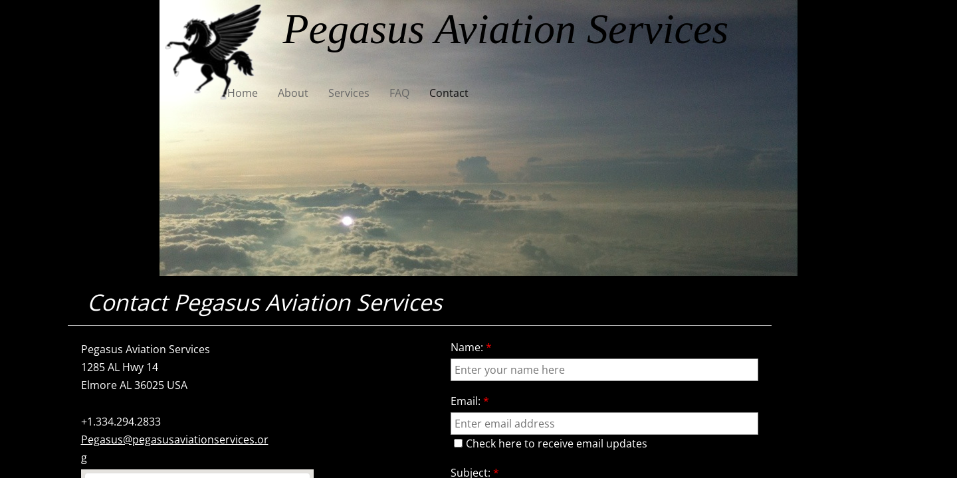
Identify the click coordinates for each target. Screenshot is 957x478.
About (293, 93)
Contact (449, 93)
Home (242, 93)
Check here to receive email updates (550, 443)
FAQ (399, 93)
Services (349, 93)
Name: (471, 347)
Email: (470, 401)
